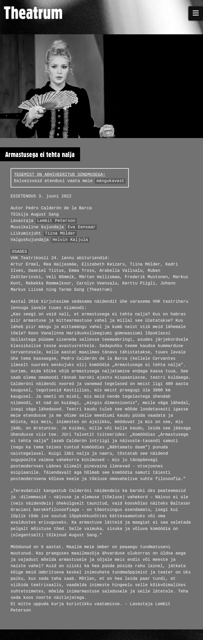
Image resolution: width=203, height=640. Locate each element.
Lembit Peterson (56, 221)
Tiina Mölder (60, 233)
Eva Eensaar (82, 227)
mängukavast (110, 181)
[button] (195, 13)
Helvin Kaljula (70, 240)
